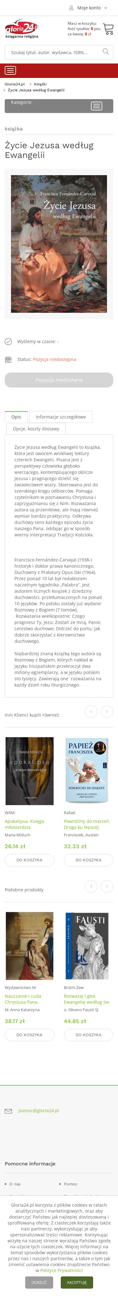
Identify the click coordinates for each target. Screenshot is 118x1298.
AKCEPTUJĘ (77, 1282)
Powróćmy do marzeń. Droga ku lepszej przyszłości (87, 827)
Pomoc (70, 1184)
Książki (40, 84)
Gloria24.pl (15, 84)
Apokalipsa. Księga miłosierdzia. (24, 824)
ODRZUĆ (39, 1282)
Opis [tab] (16, 417)
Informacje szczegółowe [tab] (61, 417)
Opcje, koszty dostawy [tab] (36, 429)
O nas (15, 1184)
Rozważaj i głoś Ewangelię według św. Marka (87, 1002)
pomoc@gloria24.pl (39, 1110)
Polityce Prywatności (61, 1270)
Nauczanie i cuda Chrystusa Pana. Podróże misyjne (23, 1002)
